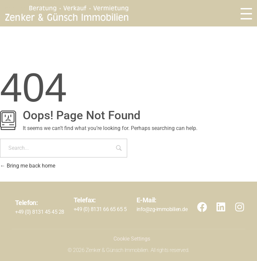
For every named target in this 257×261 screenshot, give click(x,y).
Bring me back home (27, 165)
